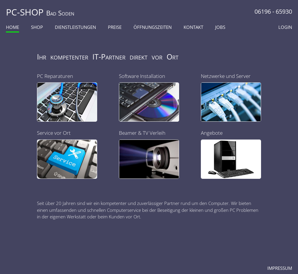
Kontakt (193, 27)
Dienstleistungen (75, 27)
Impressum (279, 268)
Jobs (220, 27)
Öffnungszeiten (153, 27)
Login (285, 27)
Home (12, 27)
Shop (37, 27)
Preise (115, 27)
